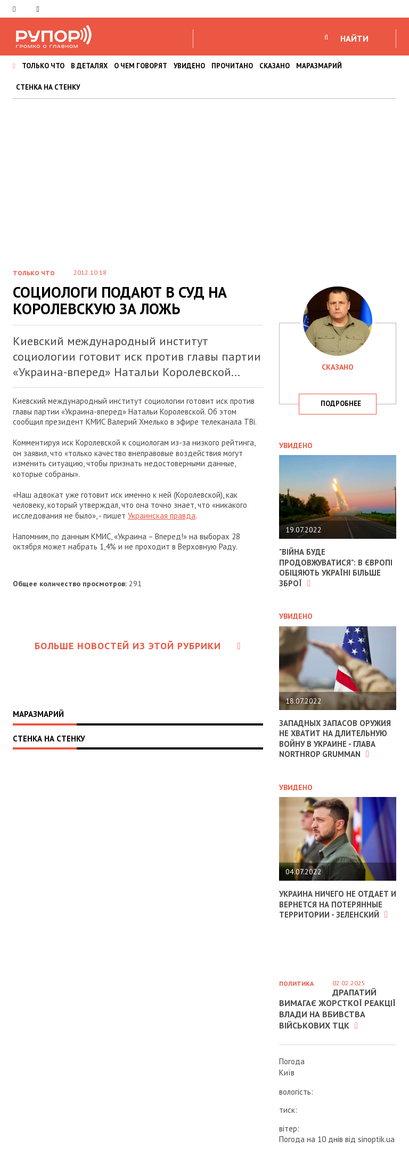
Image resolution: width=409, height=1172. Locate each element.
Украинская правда (161, 516)
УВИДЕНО (189, 65)
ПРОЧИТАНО (232, 65)
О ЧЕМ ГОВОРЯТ (140, 65)
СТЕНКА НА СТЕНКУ (48, 87)
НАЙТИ (354, 38)
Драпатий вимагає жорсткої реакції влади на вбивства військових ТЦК (337, 1009)
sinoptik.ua (376, 1139)
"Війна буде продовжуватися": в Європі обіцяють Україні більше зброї (336, 567)
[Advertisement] (204, 178)
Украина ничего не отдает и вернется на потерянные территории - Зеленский (334, 904)
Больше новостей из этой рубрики (138, 646)
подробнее (341, 403)
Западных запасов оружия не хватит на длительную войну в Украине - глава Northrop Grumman (335, 739)
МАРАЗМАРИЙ (319, 65)
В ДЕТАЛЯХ (89, 65)
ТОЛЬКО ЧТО (43, 65)
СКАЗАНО (274, 65)
